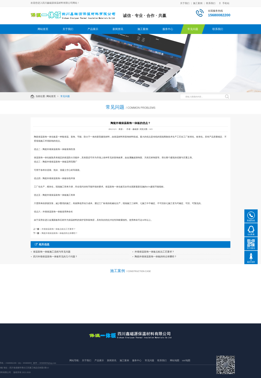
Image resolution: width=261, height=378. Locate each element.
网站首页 (43, 29)
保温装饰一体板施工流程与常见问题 (51, 252)
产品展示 (93, 29)
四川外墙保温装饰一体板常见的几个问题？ (55, 256)
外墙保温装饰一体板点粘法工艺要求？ (59, 229)
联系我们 (210, 2)
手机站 (224, 2)
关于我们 (184, 2)
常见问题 (192, 29)
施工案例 (197, 2)
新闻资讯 (118, 29)
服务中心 (167, 29)
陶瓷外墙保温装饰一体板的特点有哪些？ (60, 233)
